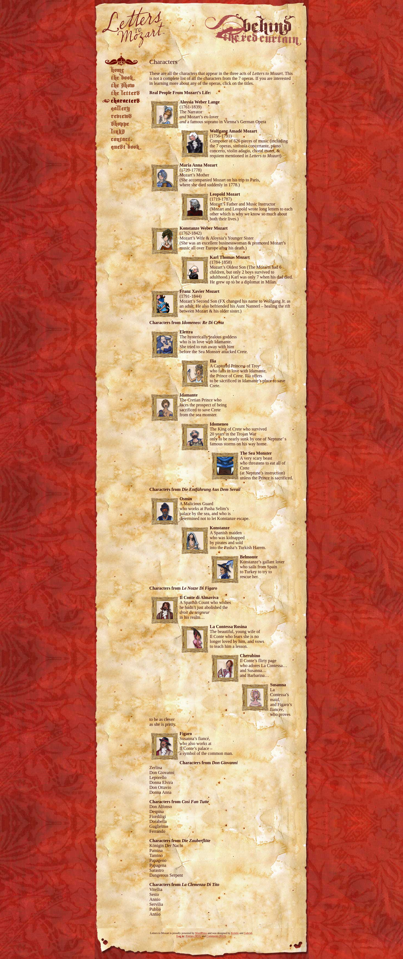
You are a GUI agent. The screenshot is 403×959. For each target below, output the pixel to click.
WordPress (201, 933)
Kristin (235, 933)
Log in (180, 936)
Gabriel (248, 933)
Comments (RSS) (216, 936)
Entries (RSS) (193, 936)
